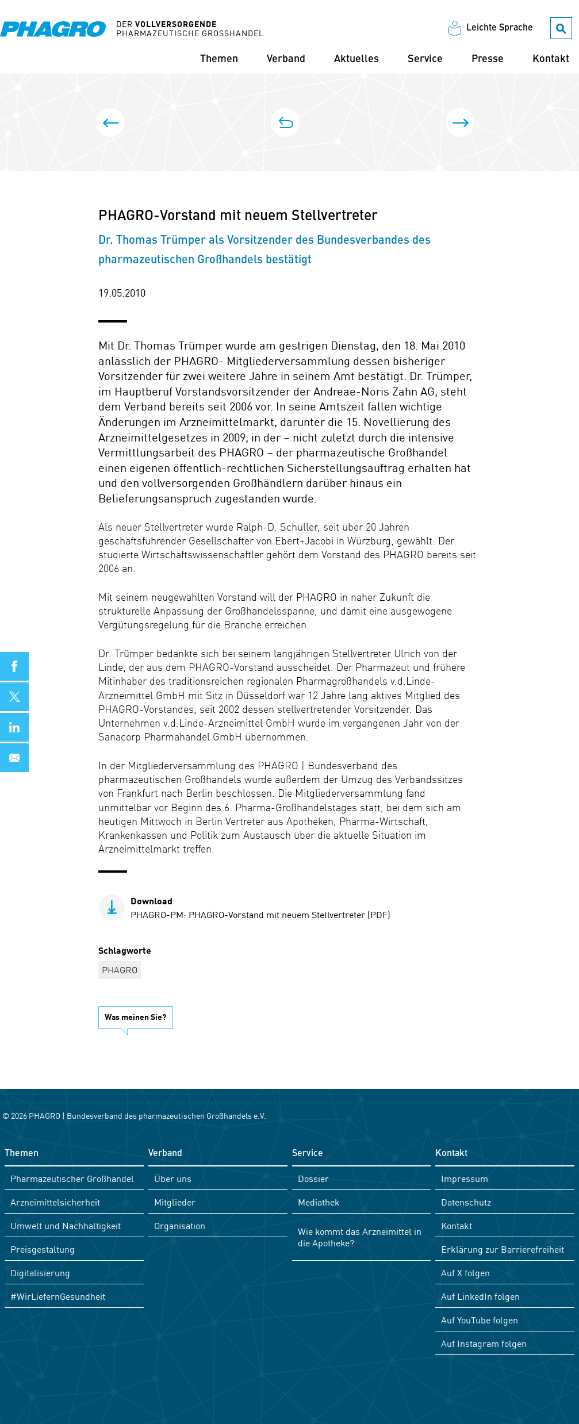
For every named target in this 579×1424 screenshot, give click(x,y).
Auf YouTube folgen (479, 1319)
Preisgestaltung (42, 1249)
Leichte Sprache (499, 28)
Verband (286, 59)
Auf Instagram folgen (484, 1343)
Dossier (313, 1178)
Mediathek (319, 1201)
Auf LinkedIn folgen (480, 1296)
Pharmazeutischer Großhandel (72, 1178)
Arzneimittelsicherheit (55, 1201)
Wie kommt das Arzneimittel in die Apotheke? (359, 1236)
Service (425, 59)
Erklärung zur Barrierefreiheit (502, 1249)
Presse (487, 59)
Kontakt (550, 59)
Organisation (179, 1225)
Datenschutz (466, 1201)
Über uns (172, 1178)
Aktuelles (356, 59)
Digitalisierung (40, 1272)
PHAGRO (119, 969)
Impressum (464, 1178)
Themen (219, 59)
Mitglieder (174, 1201)
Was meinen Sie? (135, 1016)
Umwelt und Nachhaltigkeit (65, 1225)
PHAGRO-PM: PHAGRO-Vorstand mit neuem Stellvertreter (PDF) (260, 907)
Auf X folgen (465, 1272)
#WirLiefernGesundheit (57, 1296)
